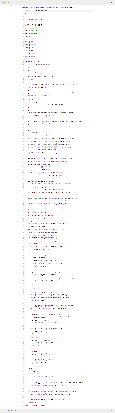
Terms (16, 410)
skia (23, 7)
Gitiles (8, 410)
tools (62, 7)
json (112, 410)
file (51, 10)
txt (109, 410)
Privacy (13, 410)
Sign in (112, 2)
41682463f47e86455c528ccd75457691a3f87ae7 (43, 7)
